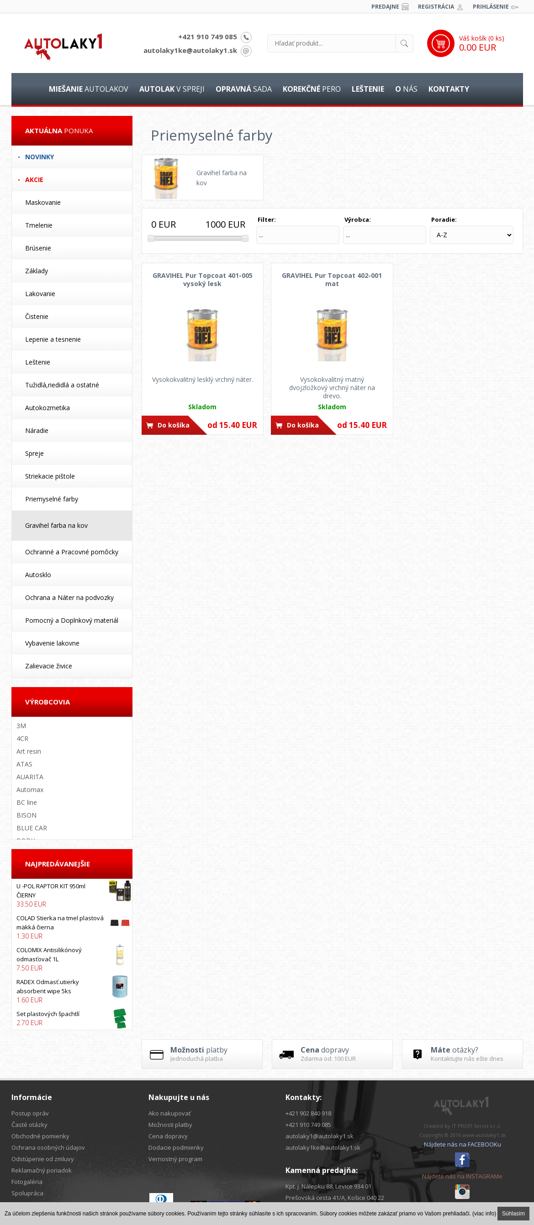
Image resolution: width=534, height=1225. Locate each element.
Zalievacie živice (48, 666)
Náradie (36, 430)
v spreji (172, 89)
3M (21, 725)
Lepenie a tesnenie (53, 339)
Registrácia (436, 6)
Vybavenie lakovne (52, 643)
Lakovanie (40, 293)
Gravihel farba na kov (56, 525)
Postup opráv (30, 1113)
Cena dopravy (168, 1136)
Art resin (28, 751)
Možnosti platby (170, 1125)
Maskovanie (43, 202)
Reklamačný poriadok (41, 1170)
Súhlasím (513, 1213)
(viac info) (484, 1213)
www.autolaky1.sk (484, 1134)
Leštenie (37, 362)
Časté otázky (29, 1125)
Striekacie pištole (50, 476)
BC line (26, 802)
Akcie (34, 179)
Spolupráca (27, 1193)
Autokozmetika (47, 407)
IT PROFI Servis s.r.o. (477, 1125)
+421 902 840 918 (308, 1113)
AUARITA (29, 776)
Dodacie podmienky (176, 1147)
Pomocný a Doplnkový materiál (71, 620)
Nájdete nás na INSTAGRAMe (462, 1176)
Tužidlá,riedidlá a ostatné (62, 385)
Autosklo (38, 574)
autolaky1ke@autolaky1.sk (190, 50)
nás (406, 89)
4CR (22, 738)
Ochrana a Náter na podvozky (69, 597)
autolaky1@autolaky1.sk (320, 1136)
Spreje (34, 453)
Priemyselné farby (51, 499)
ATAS (24, 764)
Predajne (385, 6)
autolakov (88, 89)
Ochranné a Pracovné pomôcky (71, 551)
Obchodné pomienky (40, 1136)
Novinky (39, 156)
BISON (26, 815)
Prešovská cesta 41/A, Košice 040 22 (335, 1198)
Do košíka (174, 425)
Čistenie (36, 316)
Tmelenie (39, 225)
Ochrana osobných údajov (48, 1147)
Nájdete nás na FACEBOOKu (462, 1144)
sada (244, 89)
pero (312, 89)
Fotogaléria (26, 1182)
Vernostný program (175, 1159)
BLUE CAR (31, 828)
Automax (29, 789)
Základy (36, 270)
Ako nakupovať (169, 1113)
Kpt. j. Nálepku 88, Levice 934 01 (328, 1186)
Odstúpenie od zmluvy (42, 1159)
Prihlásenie (491, 6)
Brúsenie (38, 248)
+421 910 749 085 (207, 36)
